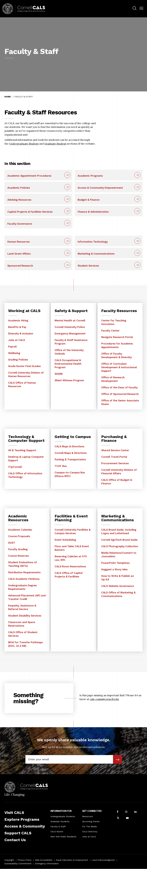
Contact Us (15, 840)
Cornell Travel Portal (114, 456)
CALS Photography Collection (119, 546)
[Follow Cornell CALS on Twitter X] (118, 818)
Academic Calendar (20, 529)
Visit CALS (14, 812)
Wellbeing (14, 353)
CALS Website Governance (117, 586)
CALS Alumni (56, 831)
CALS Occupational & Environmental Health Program (68, 364)
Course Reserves (18, 555)
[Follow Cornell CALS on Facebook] (117, 812)
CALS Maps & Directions (69, 446)
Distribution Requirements (24, 572)
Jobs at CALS (16, 340)
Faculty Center (110, 330)
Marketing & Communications (96, 253)
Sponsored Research (20, 265)
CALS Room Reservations (70, 566)
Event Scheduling (65, 539)
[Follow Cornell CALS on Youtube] (127, 818)
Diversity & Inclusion (20, 333)
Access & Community (24, 826)
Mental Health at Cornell (70, 320)
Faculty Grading (18, 549)
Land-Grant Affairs (19, 253)
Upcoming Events (90, 821)
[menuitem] (134, 8)
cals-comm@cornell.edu (104, 699)
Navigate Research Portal (117, 337)
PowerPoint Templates (115, 562)
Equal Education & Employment (72, 860)
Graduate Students (59, 821)
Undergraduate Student (24, 143)
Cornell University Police (70, 327)
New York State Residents (63, 836)
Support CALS (17, 833)
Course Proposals (19, 536)
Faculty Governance (19, 223)
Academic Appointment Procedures (29, 175)
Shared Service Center (115, 450)
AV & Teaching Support (22, 450)
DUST (11, 542)
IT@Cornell (15, 466)
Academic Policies (18, 187)
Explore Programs (21, 819)
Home (7, 96)
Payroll (12, 346)
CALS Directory (89, 831)
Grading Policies (18, 359)
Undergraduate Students (62, 816)
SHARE (59, 373)
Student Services (88, 265)
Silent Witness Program (69, 380)
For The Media (89, 826)
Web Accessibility (43, 860)
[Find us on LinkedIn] (135, 812)
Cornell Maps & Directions (71, 452)
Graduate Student (55, 143)
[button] (141, 8)
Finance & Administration (93, 211)
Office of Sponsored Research (120, 393)
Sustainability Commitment (17, 863)
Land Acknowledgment (103, 860)
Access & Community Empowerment (100, 187)
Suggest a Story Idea (114, 569)
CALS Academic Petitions (23, 578)
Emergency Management (70, 333)
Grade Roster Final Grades (24, 366)
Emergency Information (47, 863)
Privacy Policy (24, 860)
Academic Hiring (18, 320)
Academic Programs (90, 175)
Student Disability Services (24, 615)
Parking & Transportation (70, 459)
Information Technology (93, 241)
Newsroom (87, 816)
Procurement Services (115, 463)
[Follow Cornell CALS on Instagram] (126, 812)
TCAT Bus (61, 466)
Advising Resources (19, 199)
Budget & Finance (88, 199)
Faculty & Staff (58, 826)
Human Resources (18, 241)
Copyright (9, 860)
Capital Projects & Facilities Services (30, 211)
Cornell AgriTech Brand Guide (119, 539)
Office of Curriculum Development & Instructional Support (119, 367)
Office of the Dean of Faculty (119, 387)
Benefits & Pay (17, 327)
